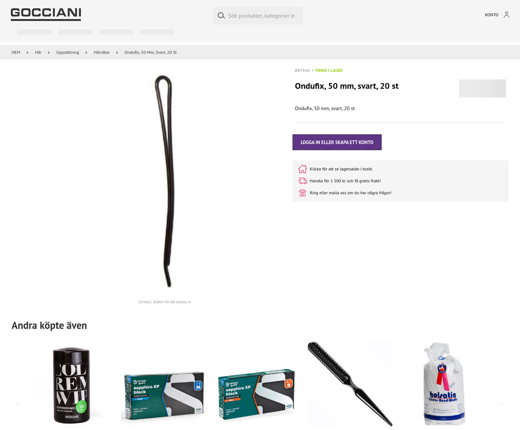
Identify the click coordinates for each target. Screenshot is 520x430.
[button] (165, 181)
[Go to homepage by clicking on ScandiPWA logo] (46, 14)
